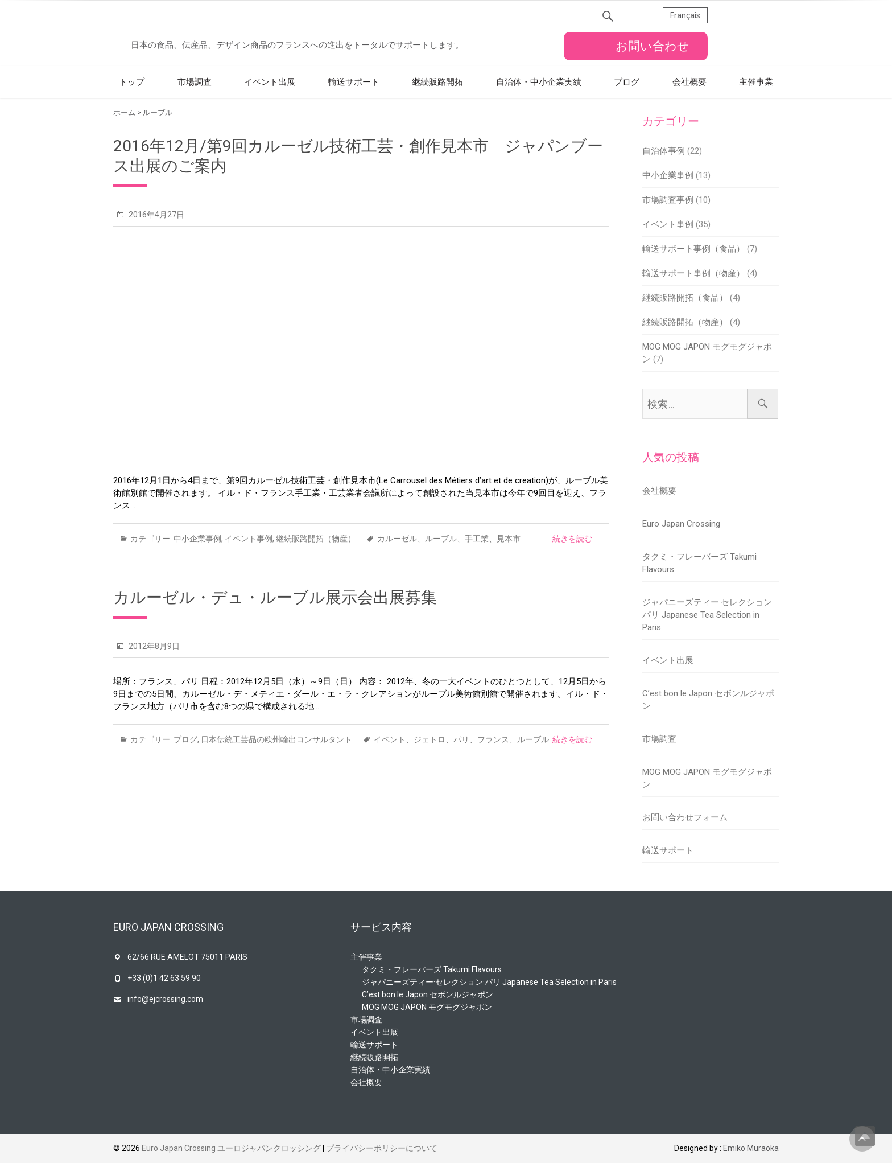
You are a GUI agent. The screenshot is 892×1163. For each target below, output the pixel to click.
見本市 (509, 538)
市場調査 (194, 82)
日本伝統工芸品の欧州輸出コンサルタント (276, 739)
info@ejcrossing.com (165, 999)
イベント (390, 739)
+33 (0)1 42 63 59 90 (164, 978)
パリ (461, 739)
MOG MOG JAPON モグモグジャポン (427, 1007)
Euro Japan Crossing (681, 524)
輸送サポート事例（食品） (693, 249)
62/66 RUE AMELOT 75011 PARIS (187, 956)
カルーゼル (397, 538)
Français (685, 15)
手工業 (477, 538)
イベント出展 (269, 82)
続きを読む (572, 538)
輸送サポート (353, 82)
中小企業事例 (197, 538)
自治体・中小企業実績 (538, 82)
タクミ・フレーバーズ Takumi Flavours (432, 969)
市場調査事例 (667, 200)
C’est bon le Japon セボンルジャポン (427, 994)
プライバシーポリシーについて (381, 1148)
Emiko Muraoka (751, 1148)
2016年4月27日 (155, 214)
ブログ (626, 82)
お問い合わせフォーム (685, 817)
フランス (493, 739)
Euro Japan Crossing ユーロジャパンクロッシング (231, 1148)
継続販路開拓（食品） (685, 298)
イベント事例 (248, 538)
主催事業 (756, 82)
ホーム (124, 112)
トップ (131, 82)
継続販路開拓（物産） (316, 538)
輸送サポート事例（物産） (693, 273)
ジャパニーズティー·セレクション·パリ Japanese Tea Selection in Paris (708, 614)
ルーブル (441, 538)
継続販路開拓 (437, 82)
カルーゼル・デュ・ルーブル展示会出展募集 (275, 597)
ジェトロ (429, 739)
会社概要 (689, 82)
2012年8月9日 (153, 646)
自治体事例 (663, 151)
